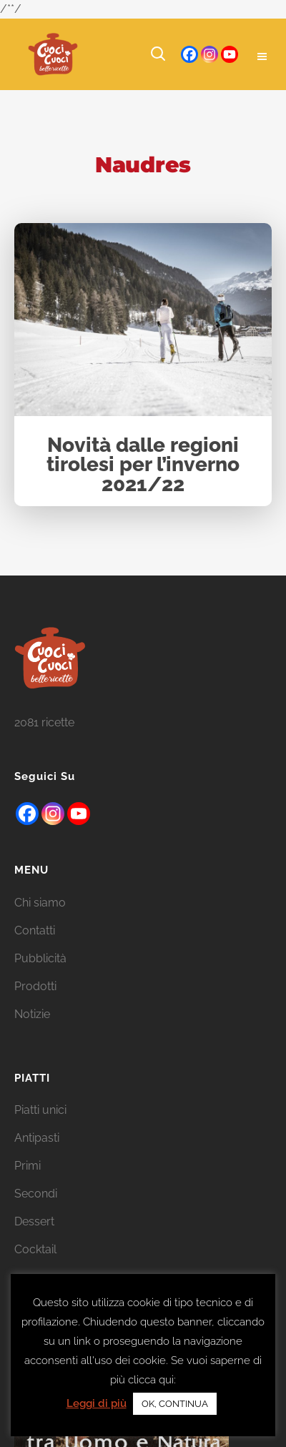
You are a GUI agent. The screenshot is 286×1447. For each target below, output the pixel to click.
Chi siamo (40, 920)
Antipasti (36, 1156)
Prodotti (35, 1004)
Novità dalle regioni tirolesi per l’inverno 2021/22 (143, 465)
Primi (27, 1184)
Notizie (32, 1032)
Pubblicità (40, 976)
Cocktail (35, 1268)
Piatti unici (40, 1128)
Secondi (35, 1212)
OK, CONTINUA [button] (175, 1403)
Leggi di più (96, 1403)
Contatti (34, 948)
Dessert (34, 1240)
